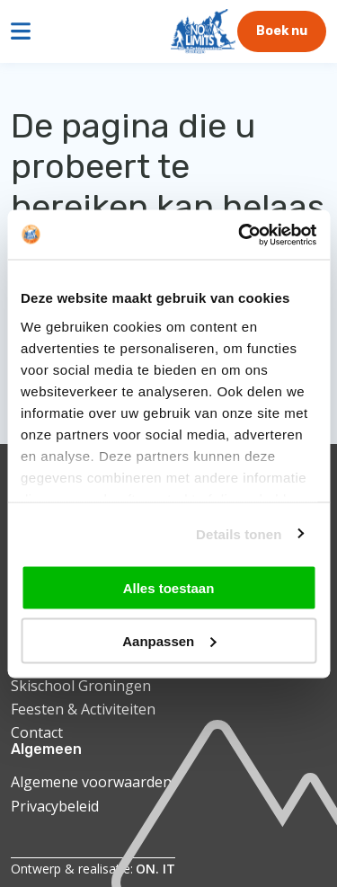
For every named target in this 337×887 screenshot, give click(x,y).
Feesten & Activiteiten (83, 709)
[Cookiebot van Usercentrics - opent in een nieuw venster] (240, 234)
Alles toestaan (169, 588)
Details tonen (238, 533)
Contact (37, 732)
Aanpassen (169, 640)
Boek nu (281, 31)
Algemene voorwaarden (91, 782)
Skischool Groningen (81, 686)
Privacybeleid (55, 806)
